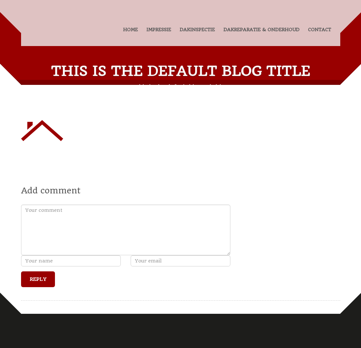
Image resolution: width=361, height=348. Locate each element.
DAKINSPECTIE (197, 29)
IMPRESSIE (158, 29)
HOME (130, 29)
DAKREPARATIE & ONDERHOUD (261, 29)
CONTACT (319, 29)
